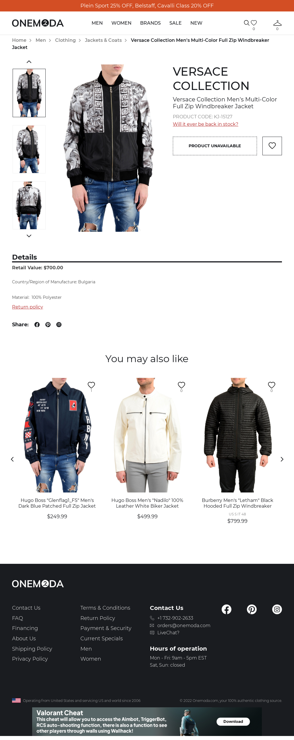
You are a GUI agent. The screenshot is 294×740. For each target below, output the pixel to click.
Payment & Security (105, 628)
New (196, 23)
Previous (29, 61)
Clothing (65, 40)
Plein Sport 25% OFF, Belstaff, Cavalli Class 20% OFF (147, 6)
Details (24, 257)
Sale (175, 23)
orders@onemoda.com (183, 625)
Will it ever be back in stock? (205, 124)
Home (19, 40)
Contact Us (26, 608)
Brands (150, 23)
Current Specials (101, 638)
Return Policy (97, 618)
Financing (25, 628)
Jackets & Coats (103, 40)
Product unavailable (215, 145)
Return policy (27, 307)
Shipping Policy (32, 649)
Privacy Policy (30, 659)
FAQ (17, 618)
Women (121, 23)
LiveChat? (168, 632)
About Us (24, 638)
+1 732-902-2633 (175, 618)
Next (29, 236)
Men (97, 23)
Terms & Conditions (105, 608)
